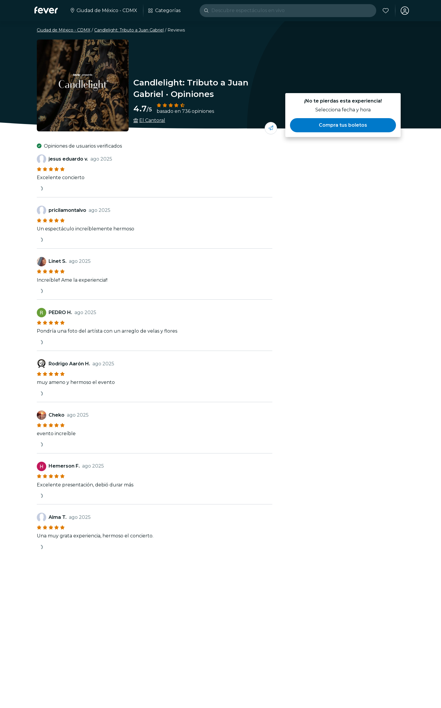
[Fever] (46, 10)
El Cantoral (152, 120)
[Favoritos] (386, 10)
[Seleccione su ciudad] (103, 11)
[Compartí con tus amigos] (271, 128)
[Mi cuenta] (405, 10)
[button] (343, 125)
